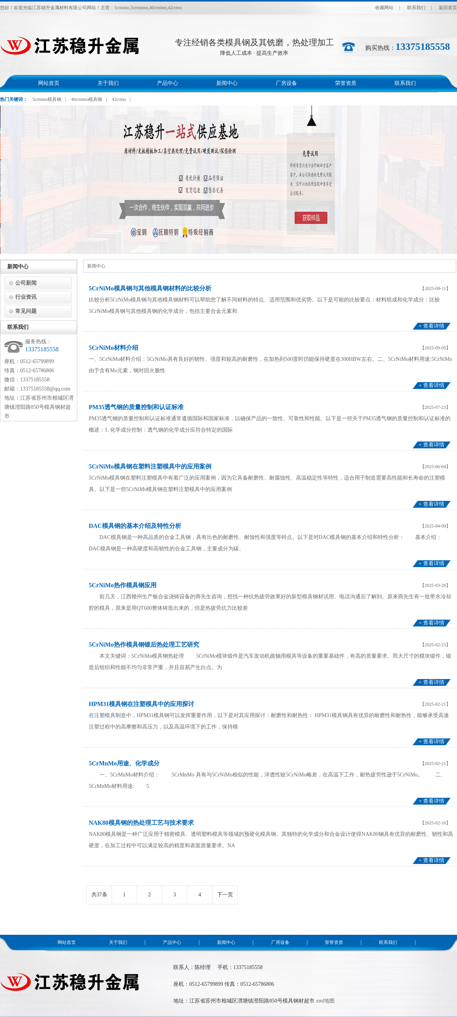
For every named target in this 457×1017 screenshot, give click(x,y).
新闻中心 (227, 83)
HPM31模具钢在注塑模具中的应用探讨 (141, 704)
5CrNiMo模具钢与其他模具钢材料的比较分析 (150, 288)
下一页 (225, 894)
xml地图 (325, 1001)
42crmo (119, 99)
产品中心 (167, 83)
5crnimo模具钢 (46, 99)
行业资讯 (26, 297)
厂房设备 (286, 83)
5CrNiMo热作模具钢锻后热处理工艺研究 (144, 644)
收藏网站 (384, 7)
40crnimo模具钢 (86, 99)
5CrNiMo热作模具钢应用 (123, 585)
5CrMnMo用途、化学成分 (124, 763)
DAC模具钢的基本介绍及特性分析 (135, 526)
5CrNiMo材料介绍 (113, 347)
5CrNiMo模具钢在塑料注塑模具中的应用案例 (150, 466)
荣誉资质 (345, 83)
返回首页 (448, 7)
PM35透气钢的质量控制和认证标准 (136, 407)
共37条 (99, 894)
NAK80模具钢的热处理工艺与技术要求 (141, 822)
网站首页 (48, 83)
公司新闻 (26, 283)
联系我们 (416, 7)
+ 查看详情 (431, 326)
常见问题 (26, 311)
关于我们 (108, 83)
